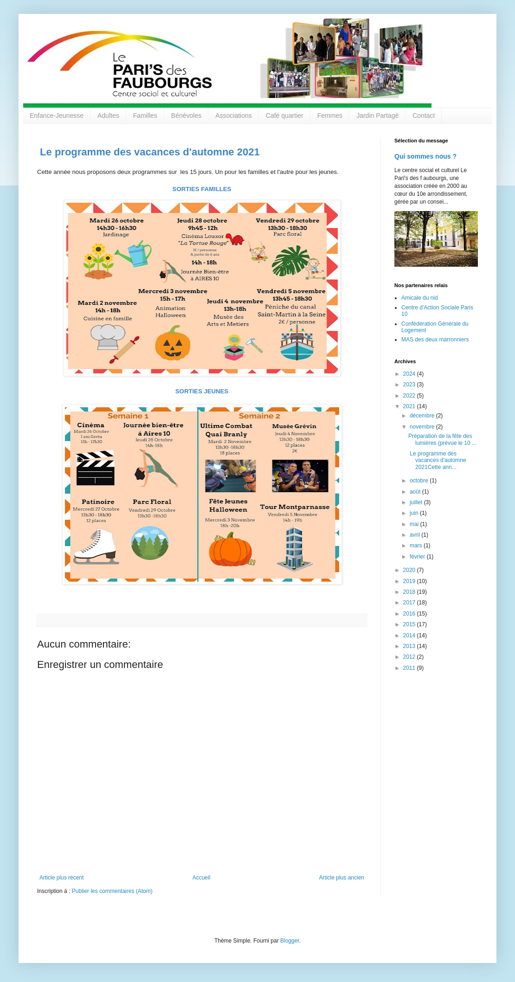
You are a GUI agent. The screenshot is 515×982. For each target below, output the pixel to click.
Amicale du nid (419, 298)
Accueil (202, 877)
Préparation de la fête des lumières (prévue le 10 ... (442, 439)
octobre (420, 480)
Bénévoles (186, 115)
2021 (410, 406)
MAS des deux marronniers (435, 339)
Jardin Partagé (377, 115)
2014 (410, 635)
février (418, 556)
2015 (410, 624)
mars (417, 545)
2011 (410, 668)
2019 (410, 581)
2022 (410, 395)
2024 (410, 374)
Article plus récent (61, 877)
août (416, 491)
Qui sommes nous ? (425, 156)
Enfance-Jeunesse (57, 115)
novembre (423, 427)
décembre (423, 415)
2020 (410, 570)
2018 (410, 592)
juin (415, 513)
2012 (410, 657)
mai (415, 524)
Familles (145, 115)
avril (415, 535)
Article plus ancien (341, 877)
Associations (233, 115)
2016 (410, 613)
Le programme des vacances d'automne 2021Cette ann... (437, 460)
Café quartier (284, 115)
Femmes (329, 115)
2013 (410, 646)
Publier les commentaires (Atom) (112, 891)
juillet (417, 502)
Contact (423, 115)
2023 (410, 384)
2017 (410, 602)
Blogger (289, 940)
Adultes (108, 115)
